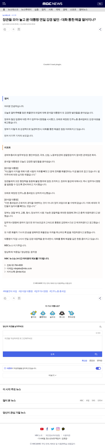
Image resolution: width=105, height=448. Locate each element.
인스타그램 (58, 429)
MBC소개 (38, 435)
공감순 (92, 360)
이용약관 (66, 435)
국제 (58, 9)
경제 (65, 9)
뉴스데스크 (13, 9)
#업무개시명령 (41, 291)
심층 (36, 9)
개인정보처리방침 (53, 435)
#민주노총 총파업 (57, 291)
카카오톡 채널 (63, 429)
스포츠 (73, 9)
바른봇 (8, 368)
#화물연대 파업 (10, 291)
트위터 (52, 429)
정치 (44, 9)
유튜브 (42, 429)
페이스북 (47, 429)
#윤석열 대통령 (26, 291)
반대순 (99, 360)
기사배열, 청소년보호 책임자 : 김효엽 (52, 438)
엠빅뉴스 (83, 9)
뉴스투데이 (26, 9)
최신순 (84, 360)
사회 (51, 9)
